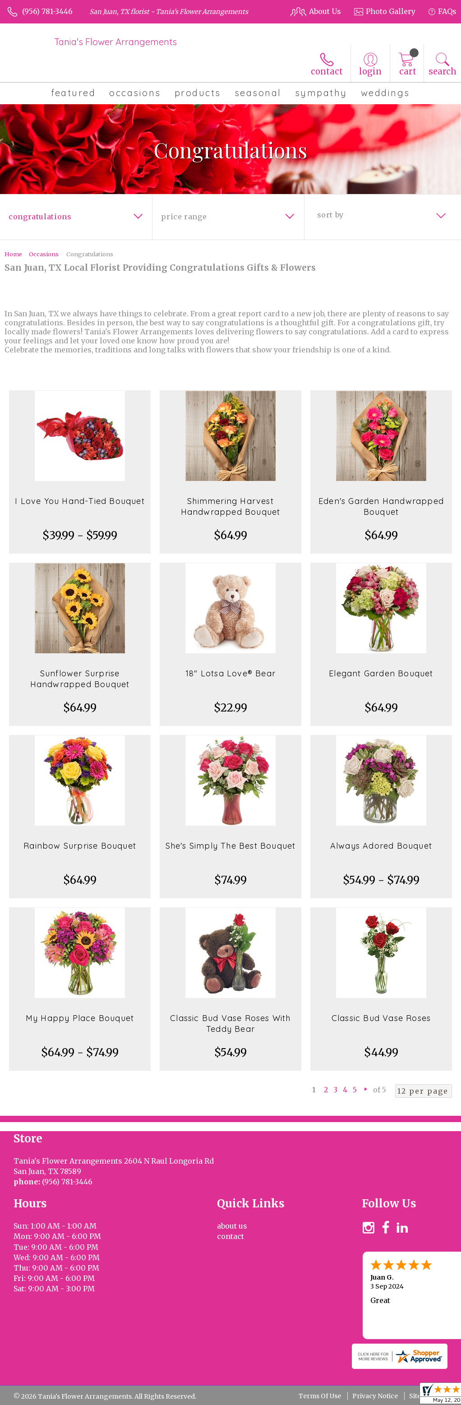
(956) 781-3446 (47, 11)
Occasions (44, 254)
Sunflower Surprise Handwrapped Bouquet (80, 678)
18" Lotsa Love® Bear (230, 673)
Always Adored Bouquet (381, 846)
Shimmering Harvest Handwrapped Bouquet (231, 506)
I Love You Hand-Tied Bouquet (80, 501)
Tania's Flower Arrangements (115, 41)
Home (13, 254)
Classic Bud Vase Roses (381, 1018)
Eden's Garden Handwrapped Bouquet (381, 506)
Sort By (330, 214)
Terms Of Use (320, 1396)
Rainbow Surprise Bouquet (79, 846)
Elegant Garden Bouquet (381, 673)
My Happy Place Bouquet (80, 1018)
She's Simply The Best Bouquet (231, 846)
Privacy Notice (375, 1396)
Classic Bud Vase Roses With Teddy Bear (230, 1023)
